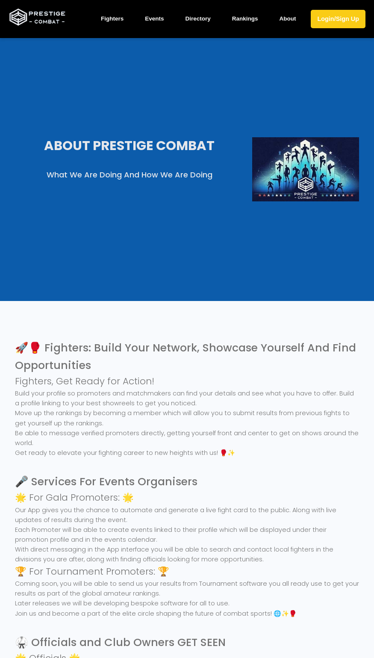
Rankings (245, 18)
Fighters (112, 18)
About (287, 18)
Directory (197, 18)
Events (154, 18)
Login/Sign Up (338, 18)
